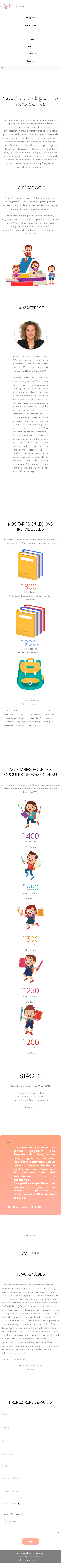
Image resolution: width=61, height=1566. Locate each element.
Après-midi (17, 1514)
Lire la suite (35, 1206)
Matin (7, 1514)
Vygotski (17, 222)
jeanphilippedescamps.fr (30, 1556)
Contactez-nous (30, 704)
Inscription (30, 1106)
